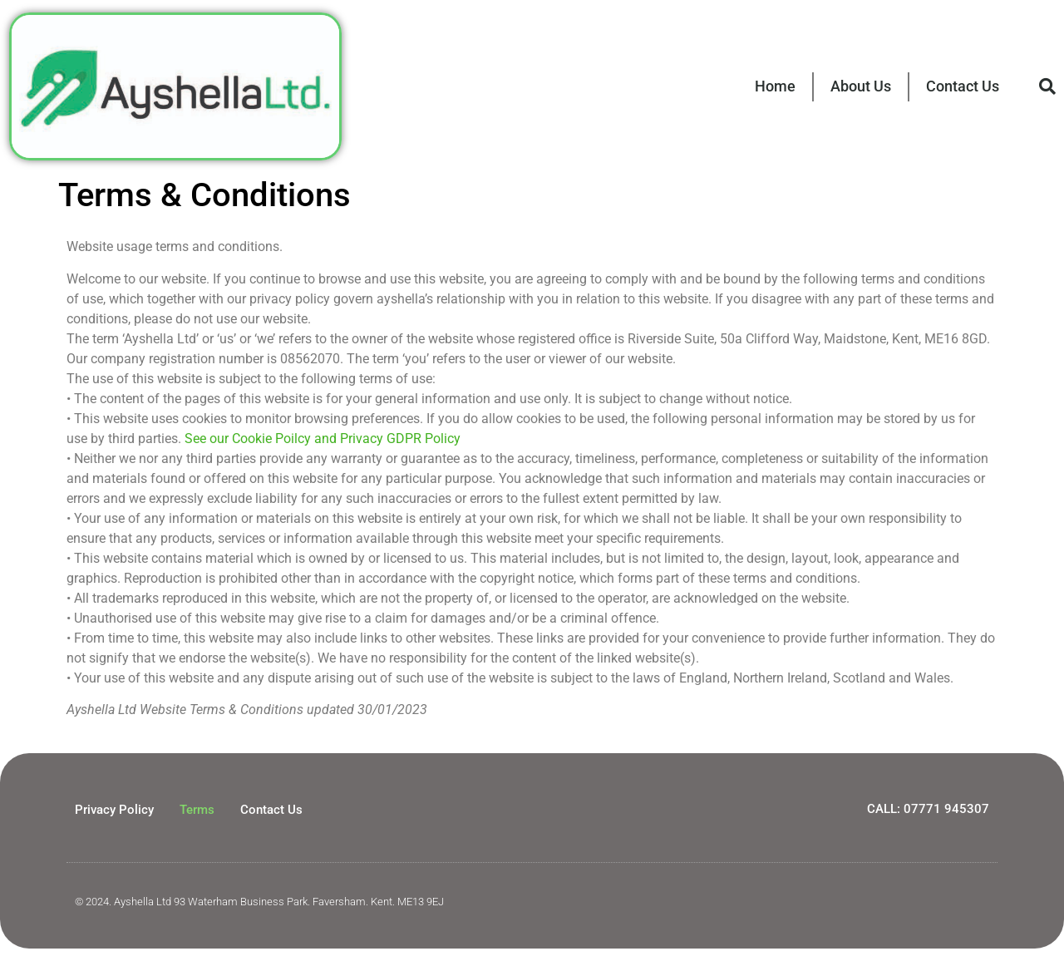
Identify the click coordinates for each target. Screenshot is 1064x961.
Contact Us (962, 86)
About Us (860, 86)
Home (775, 86)
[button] (1047, 86)
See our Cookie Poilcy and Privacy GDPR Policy (323, 438)
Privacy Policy (114, 809)
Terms (197, 809)
